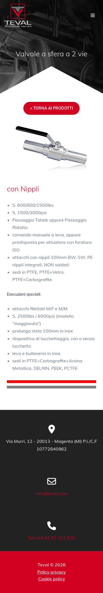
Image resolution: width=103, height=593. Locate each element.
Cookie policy (51, 578)
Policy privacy (51, 572)
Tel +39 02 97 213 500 (51, 538)
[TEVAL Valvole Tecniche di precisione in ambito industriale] (18, 15)
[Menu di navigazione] (93, 15)
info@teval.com (51, 493)
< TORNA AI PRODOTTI (51, 108)
